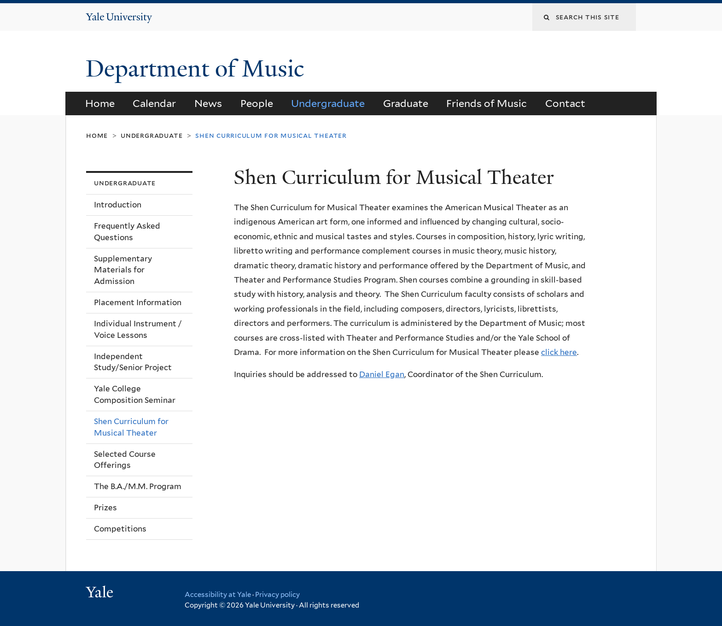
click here (559, 352)
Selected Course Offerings (125, 459)
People (256, 103)
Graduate (405, 103)
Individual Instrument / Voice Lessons (138, 329)
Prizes (105, 507)
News (208, 103)
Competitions (120, 528)
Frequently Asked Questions (127, 231)
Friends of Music (486, 103)
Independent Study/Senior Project (133, 362)
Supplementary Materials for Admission (123, 270)
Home (100, 103)
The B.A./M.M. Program (137, 486)
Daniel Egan (381, 374)
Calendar (154, 103)
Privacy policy (277, 595)
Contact (565, 103)
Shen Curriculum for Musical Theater (131, 427)
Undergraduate (328, 103)
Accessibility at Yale (218, 595)
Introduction (117, 204)
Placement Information (137, 302)
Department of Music (198, 68)
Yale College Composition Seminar (134, 394)
